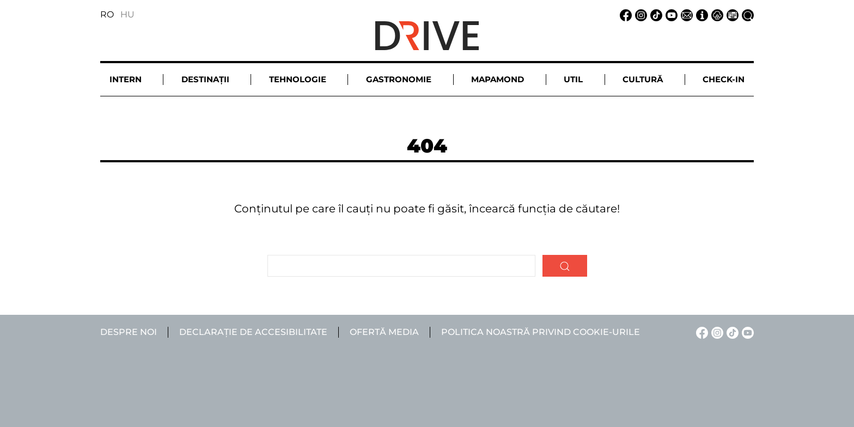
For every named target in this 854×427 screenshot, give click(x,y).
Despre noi (128, 332)
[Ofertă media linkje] (731, 14)
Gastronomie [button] (398, 79)
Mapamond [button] (497, 79)
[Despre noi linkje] (700, 14)
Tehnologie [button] (297, 79)
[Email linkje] (685, 14)
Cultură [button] (643, 79)
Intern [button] (125, 79)
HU (127, 14)
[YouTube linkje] (670, 14)
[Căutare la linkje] (746, 14)
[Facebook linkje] (624, 14)
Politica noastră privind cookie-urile (540, 332)
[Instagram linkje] (639, 14)
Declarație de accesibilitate (253, 332)
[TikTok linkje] (654, 14)
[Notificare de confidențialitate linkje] (715, 14)
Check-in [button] (724, 79)
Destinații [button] (205, 79)
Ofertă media (384, 332)
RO (107, 14)
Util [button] (573, 79)
